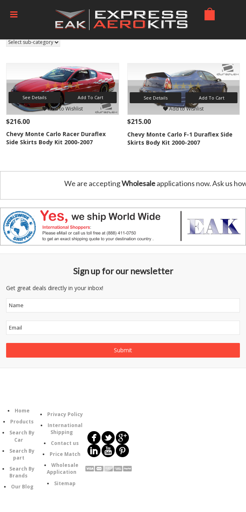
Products (22, 421)
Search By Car (22, 436)
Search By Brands (22, 472)
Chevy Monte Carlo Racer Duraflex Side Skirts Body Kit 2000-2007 (56, 138)
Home (22, 410)
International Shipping (65, 429)
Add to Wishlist (62, 108)
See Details (34, 97)
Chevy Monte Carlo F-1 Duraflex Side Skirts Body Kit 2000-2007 (180, 138)
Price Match (65, 454)
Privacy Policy (65, 414)
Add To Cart (90, 97)
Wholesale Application (63, 468)
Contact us (65, 443)
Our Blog (22, 486)
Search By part (22, 454)
